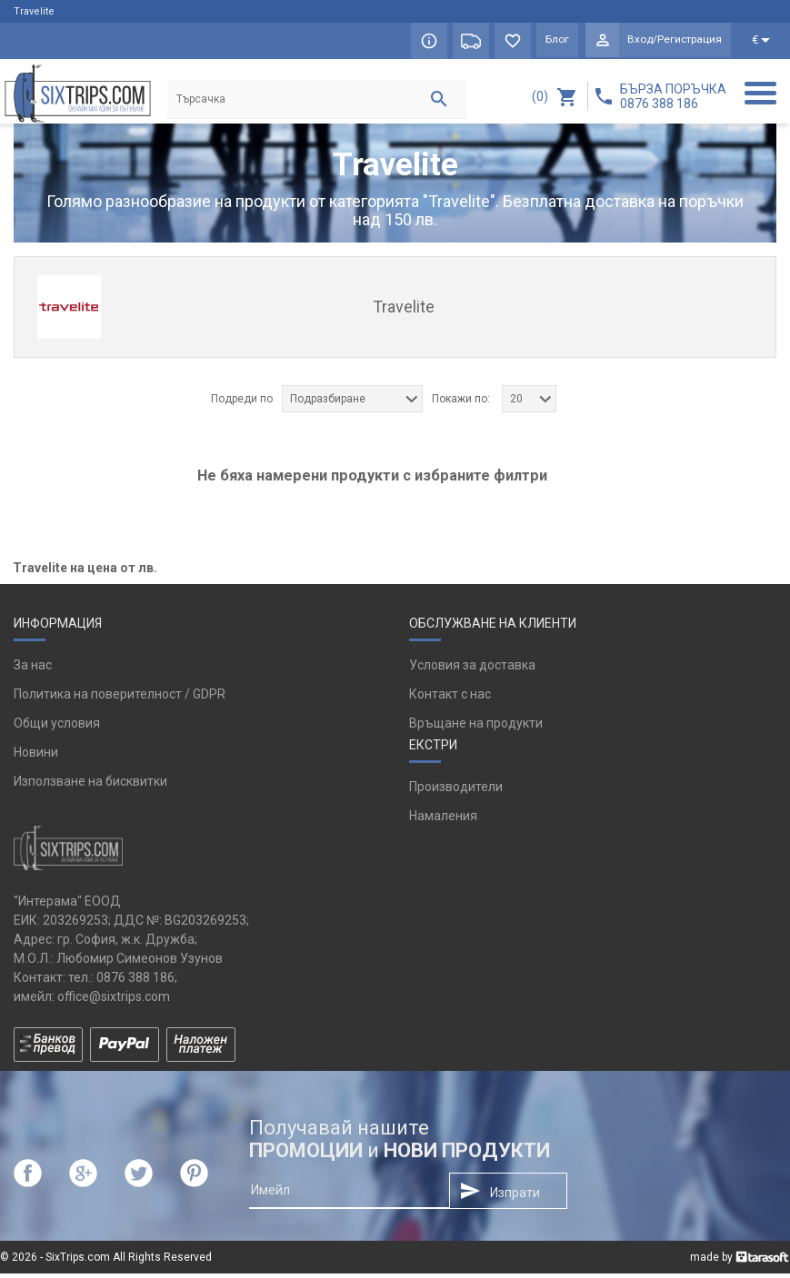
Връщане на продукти (476, 727)
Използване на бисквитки (90, 785)
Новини (36, 756)
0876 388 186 (135, 982)
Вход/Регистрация (673, 41)
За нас (33, 669)
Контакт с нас (450, 698)
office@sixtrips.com (113, 1001)
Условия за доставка (472, 669)
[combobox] (352, 403)
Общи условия (57, 727)
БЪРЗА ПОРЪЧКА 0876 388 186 (673, 96)
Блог (553, 41)
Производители (456, 791)
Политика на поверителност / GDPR (119, 698)
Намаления (443, 820)
